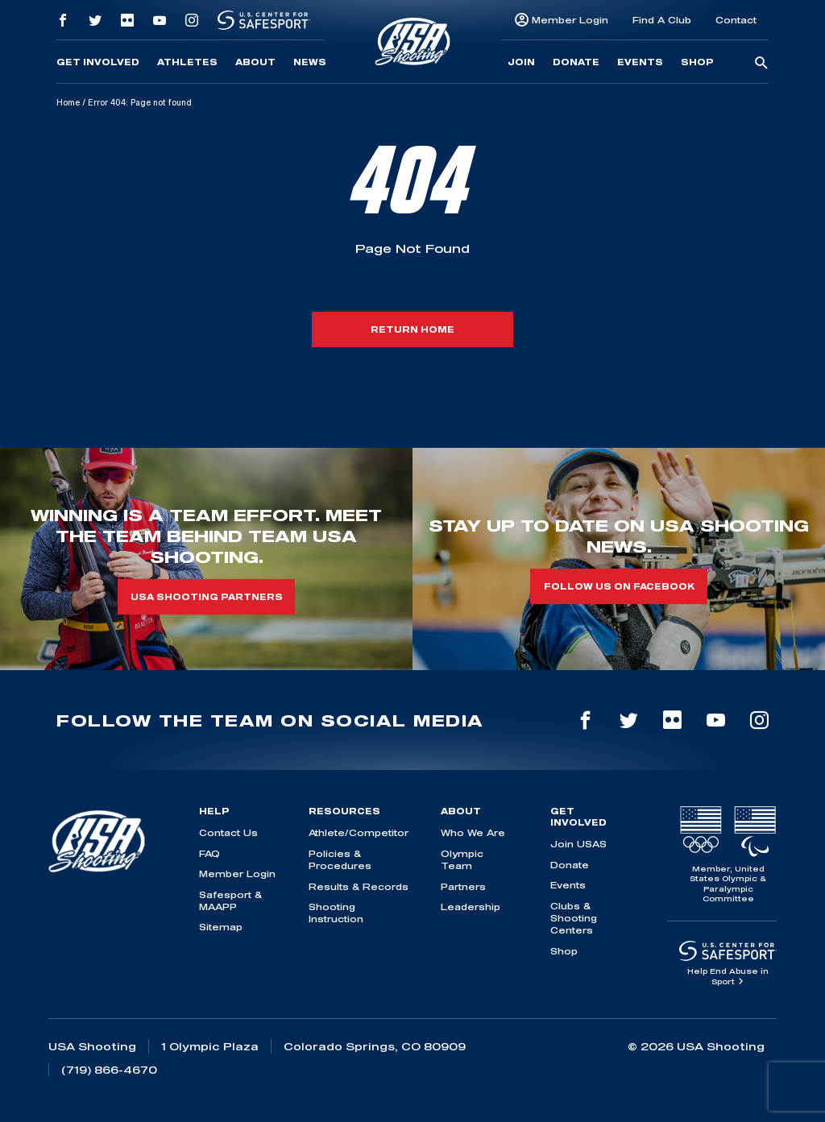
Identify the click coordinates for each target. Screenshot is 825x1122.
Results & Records (358, 886)
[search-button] (761, 64)
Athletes (187, 62)
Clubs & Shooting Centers (573, 918)
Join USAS (578, 843)
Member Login (570, 20)
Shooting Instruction (336, 912)
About (255, 62)
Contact (736, 19)
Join (521, 62)
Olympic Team (462, 859)
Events (640, 62)
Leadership (470, 906)
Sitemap (221, 926)
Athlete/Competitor (358, 832)
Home (68, 102)
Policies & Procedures (340, 859)
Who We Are (473, 832)
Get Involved (97, 62)
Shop (697, 62)
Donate (576, 62)
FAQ (209, 853)
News (309, 62)
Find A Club (661, 19)
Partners (463, 886)
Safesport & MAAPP (230, 900)
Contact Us (228, 832)
